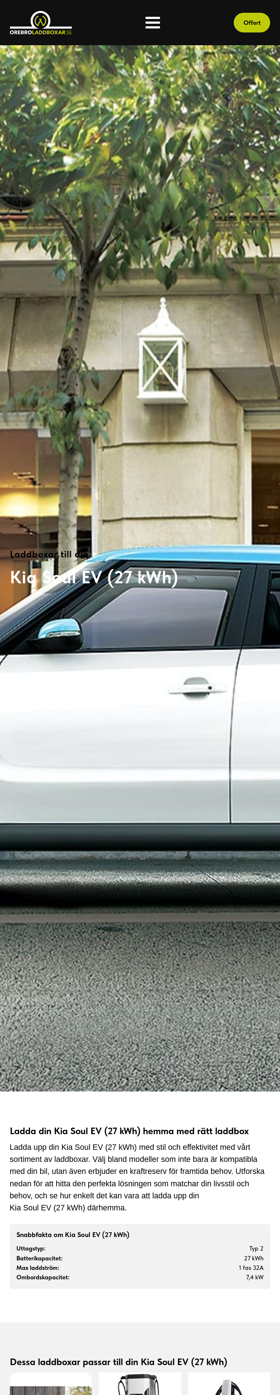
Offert (252, 22)
